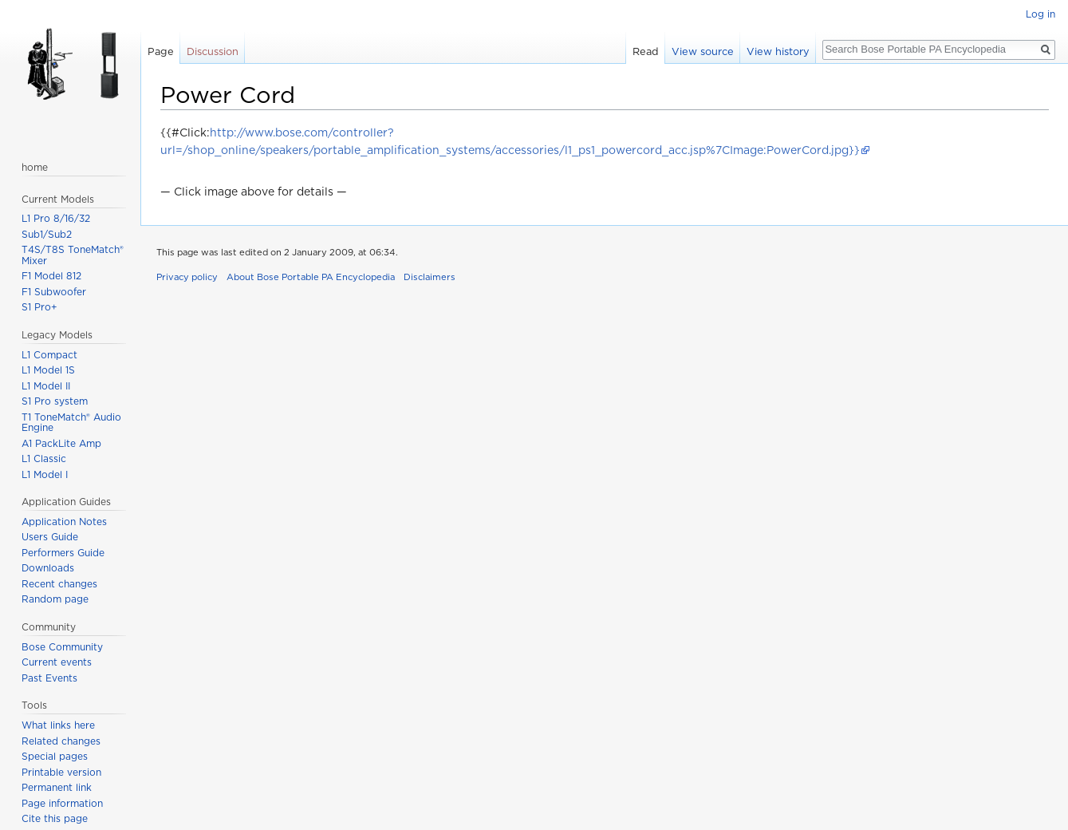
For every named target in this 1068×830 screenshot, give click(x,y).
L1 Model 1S (48, 370)
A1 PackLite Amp (61, 443)
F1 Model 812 (51, 276)
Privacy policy (187, 277)
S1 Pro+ (39, 307)
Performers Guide (63, 553)
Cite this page (55, 818)
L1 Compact (49, 355)
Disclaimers (429, 277)
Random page (55, 599)
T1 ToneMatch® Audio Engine (71, 422)
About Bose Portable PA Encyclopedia (311, 277)
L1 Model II (46, 386)
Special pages (55, 756)
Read (646, 51)
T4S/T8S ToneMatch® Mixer (73, 255)
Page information (62, 803)
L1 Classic (44, 458)
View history (778, 51)
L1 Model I (45, 474)
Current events (57, 662)
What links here (58, 725)
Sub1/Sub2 (47, 234)
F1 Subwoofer (54, 292)
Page (161, 51)
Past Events (49, 678)
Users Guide (50, 537)
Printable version (61, 772)
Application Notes (64, 522)
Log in (1040, 14)
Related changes (61, 741)
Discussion (212, 51)
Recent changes (59, 584)
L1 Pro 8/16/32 (56, 218)
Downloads (48, 568)
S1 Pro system (55, 401)
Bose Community (62, 647)
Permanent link (57, 787)
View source (703, 51)
